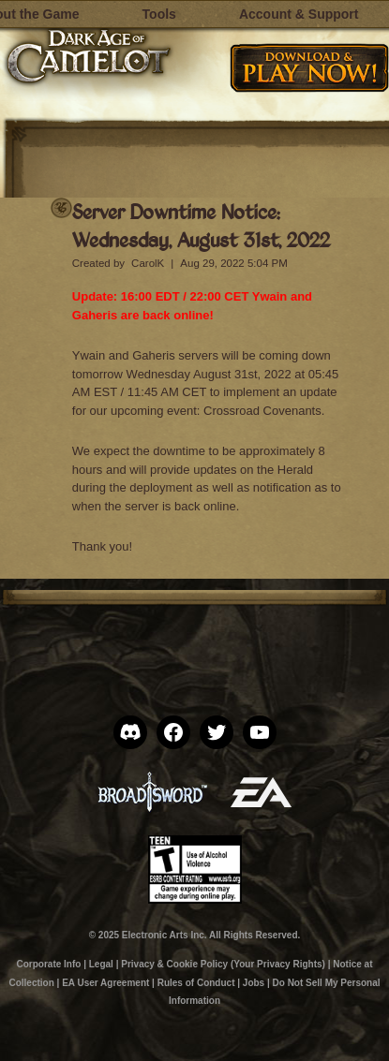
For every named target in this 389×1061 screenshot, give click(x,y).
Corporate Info (49, 964)
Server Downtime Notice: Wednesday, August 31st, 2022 (201, 225)
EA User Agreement (105, 983)
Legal (101, 964)
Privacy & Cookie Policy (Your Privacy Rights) (223, 964)
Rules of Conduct (196, 983)
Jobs (253, 983)
